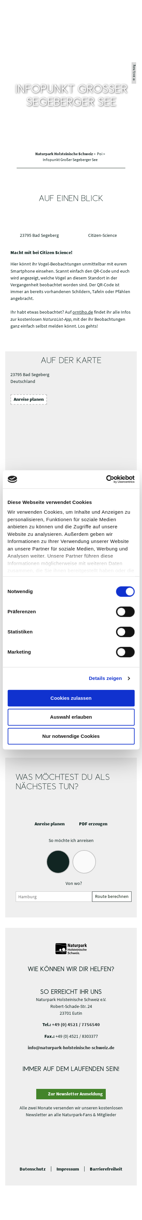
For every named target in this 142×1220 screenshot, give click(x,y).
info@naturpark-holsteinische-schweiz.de (71, 1048)
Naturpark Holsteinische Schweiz (64, 153)
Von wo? (74, 883)
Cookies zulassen (71, 698)
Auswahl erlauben (71, 717)
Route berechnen (112, 896)
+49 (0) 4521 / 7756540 (76, 1024)
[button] (129, 11)
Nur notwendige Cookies (71, 736)
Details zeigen (105, 678)
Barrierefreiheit (106, 1169)
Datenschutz (33, 1169)
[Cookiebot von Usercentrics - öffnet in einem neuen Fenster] (105, 479)
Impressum (67, 1169)
